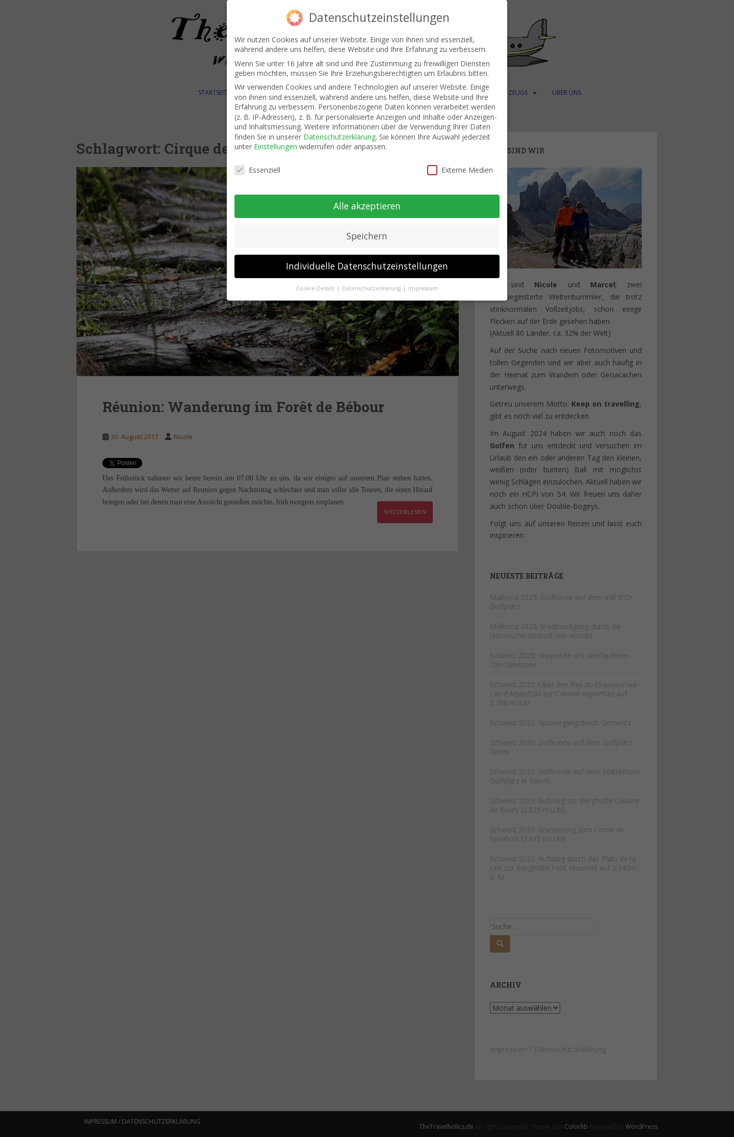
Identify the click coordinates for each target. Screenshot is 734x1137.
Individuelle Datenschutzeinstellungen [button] (367, 265)
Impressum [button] (423, 287)
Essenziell (257, 169)
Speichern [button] (367, 235)
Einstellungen (275, 146)
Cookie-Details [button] (316, 287)
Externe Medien (460, 169)
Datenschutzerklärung (339, 136)
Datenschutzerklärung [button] (372, 287)
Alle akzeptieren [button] (367, 205)
